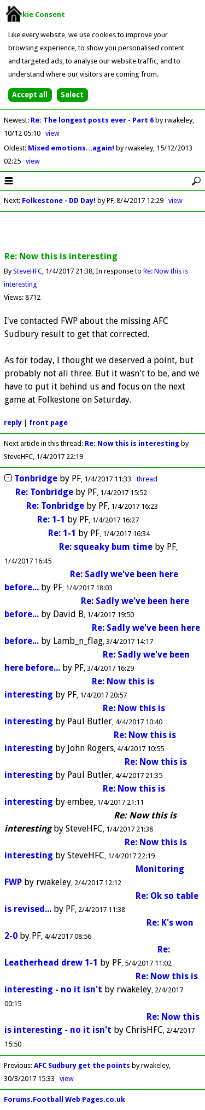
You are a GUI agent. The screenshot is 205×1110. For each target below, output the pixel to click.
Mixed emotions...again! (72, 148)
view (52, 133)
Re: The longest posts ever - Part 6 (93, 120)
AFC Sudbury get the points (82, 1065)
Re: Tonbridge (44, 492)
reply (13, 423)
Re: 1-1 (51, 519)
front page (48, 423)
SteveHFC (27, 271)
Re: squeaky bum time (106, 547)
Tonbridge (35, 478)
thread (147, 479)
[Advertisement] (102, 232)
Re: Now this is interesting (132, 443)
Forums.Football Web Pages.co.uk (64, 1099)
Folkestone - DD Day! (59, 200)
